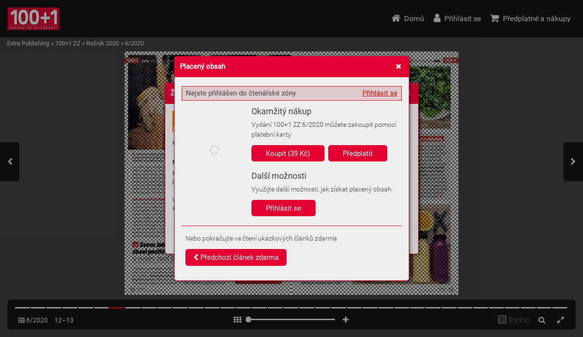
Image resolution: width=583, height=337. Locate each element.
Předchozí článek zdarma (236, 257)
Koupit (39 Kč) (288, 153)
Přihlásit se (380, 93)
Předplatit (358, 153)
